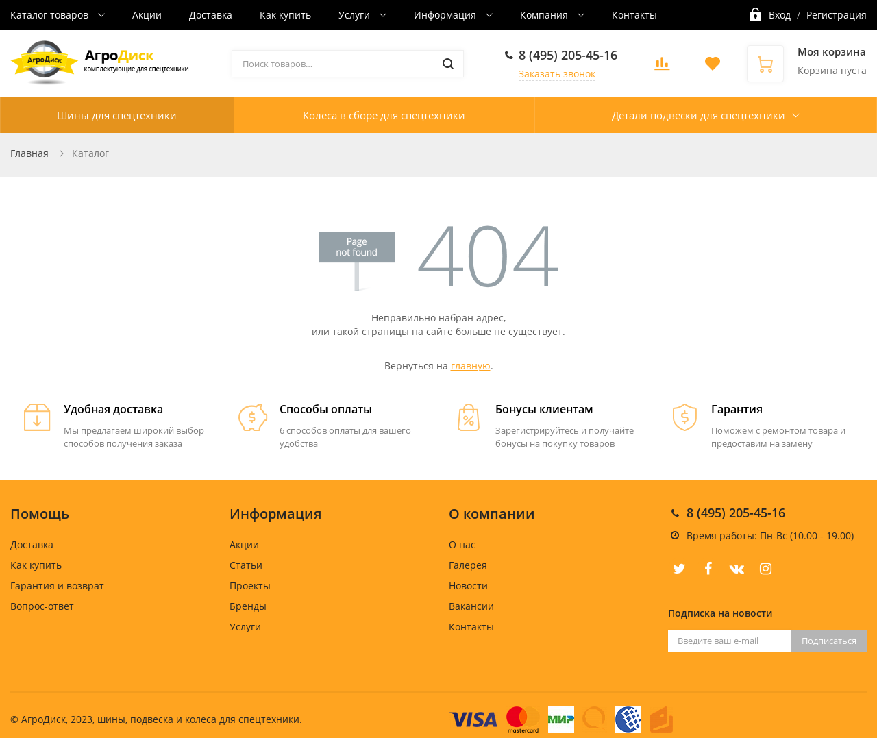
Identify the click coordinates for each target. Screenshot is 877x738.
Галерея (468, 564)
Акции (147, 14)
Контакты (634, 14)
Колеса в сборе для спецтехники (384, 115)
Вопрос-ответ (42, 606)
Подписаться (829, 641)
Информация (446, 14)
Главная (29, 153)
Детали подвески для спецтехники (698, 115)
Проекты (250, 585)
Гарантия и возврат (57, 585)
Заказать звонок (557, 73)
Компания (545, 14)
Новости (468, 585)
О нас (462, 544)
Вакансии (471, 606)
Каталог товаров (50, 14)
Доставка (210, 14)
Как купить (285, 14)
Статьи (246, 564)
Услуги (355, 14)
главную (471, 365)
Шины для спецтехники (117, 115)
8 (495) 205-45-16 (568, 55)
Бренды (248, 606)
